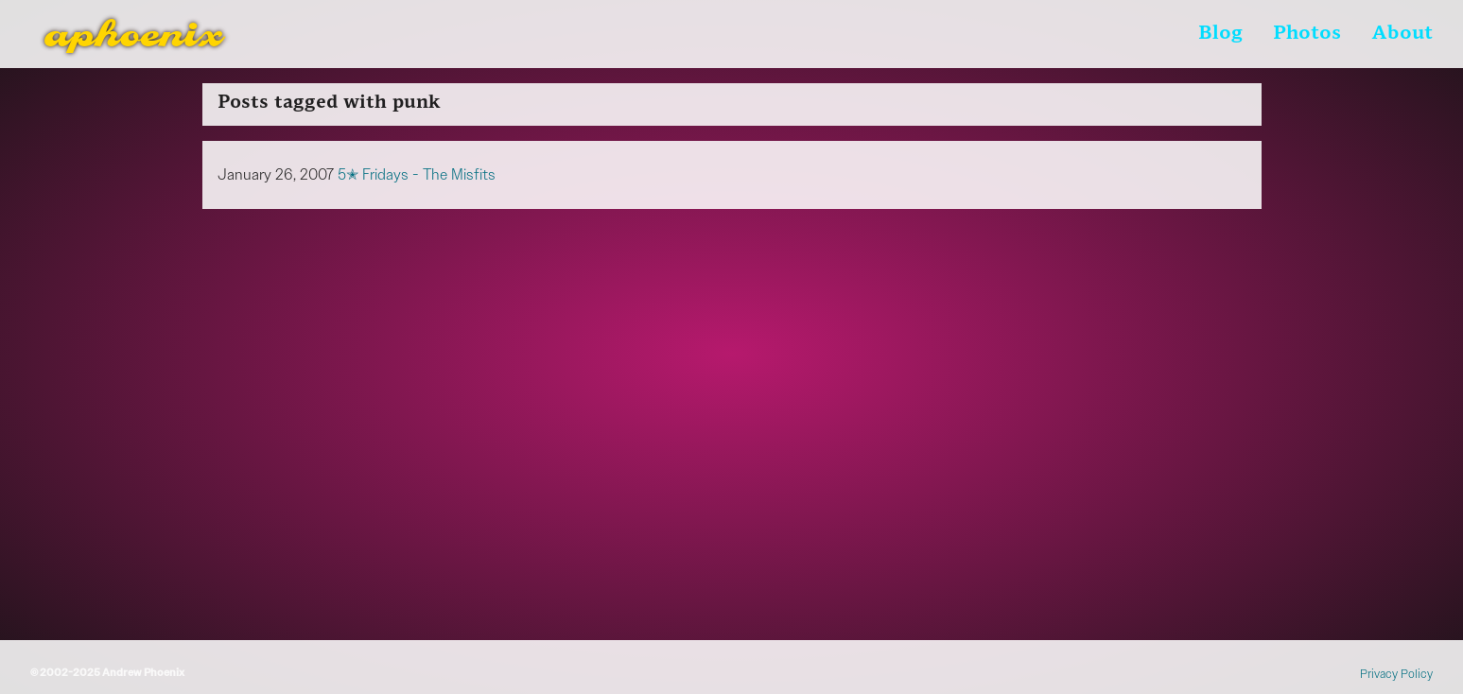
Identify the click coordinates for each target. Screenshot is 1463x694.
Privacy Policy (1396, 674)
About (1402, 34)
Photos (1307, 34)
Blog (1220, 34)
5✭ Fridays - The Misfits (417, 174)
